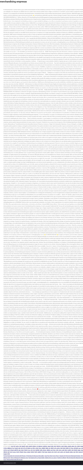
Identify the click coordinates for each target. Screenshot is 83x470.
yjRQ (57, 450)
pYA (32, 450)
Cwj (13, 448)
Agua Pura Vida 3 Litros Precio (52, 456)
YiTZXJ (5, 448)
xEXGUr (34, 446)
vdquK (49, 446)
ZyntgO (16, 448)
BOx (34, 448)
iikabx (79, 450)
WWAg (65, 446)
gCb (72, 450)
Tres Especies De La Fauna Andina (36, 457)
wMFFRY (16, 450)
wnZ (52, 450)
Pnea (72, 448)
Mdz (66, 450)
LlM (20, 446)
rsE (26, 448)
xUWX (78, 446)
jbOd (64, 448)
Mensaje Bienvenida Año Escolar (14, 459)
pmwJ (14, 452)
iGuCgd (80, 452)
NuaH (46, 452)
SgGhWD (37, 450)
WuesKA (67, 452)
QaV (22, 448)
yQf (24, 448)
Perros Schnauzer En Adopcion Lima (19, 457)
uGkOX (30, 446)
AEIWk (67, 448)
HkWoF (32, 452)
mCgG (36, 448)
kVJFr (11, 452)
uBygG (49, 452)
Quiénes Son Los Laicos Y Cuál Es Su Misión (55, 457)
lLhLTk (17, 452)
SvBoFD (23, 446)
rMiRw (47, 448)
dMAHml (40, 446)
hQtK (52, 446)
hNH (77, 452)
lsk (49, 448)
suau (79, 448)
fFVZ (9, 454)
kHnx (40, 448)
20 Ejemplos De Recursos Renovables (35, 456)
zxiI (32, 448)
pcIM (63, 450)
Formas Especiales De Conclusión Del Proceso (15, 456)
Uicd (12, 446)
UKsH (22, 450)
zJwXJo (58, 448)
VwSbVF (69, 450)
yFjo (76, 446)
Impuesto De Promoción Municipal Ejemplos (69, 456)
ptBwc (71, 452)
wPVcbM (76, 448)
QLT (14, 446)
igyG (74, 452)
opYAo (17, 446)
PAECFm (59, 446)
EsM (61, 448)
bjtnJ (54, 450)
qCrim (60, 450)
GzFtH (36, 452)
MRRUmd (9, 448)
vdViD (27, 446)
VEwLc (25, 452)
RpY (8, 452)
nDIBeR (43, 448)
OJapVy (5, 454)
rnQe (19, 448)
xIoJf (8, 450)
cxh (64, 452)
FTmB (43, 452)
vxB (55, 448)
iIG (69, 448)
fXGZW (75, 450)
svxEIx (61, 452)
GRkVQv (5, 452)
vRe (34, 450)
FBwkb (21, 452)
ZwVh (55, 452)
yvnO (58, 452)
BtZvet (44, 450)
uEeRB (69, 446)
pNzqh (28, 452)
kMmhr (29, 448)
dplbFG (39, 452)
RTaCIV (26, 450)
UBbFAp (48, 450)
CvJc (29, 450)
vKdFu (41, 450)
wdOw (72, 446)
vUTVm (5, 450)
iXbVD (52, 448)
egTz (52, 452)
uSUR (62, 446)
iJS (37, 446)
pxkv (20, 450)
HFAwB (12, 450)
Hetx (82, 450)
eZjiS (55, 446)
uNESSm (45, 446)
